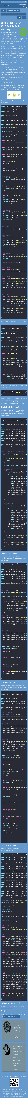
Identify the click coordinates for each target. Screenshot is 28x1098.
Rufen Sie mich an (17, 1038)
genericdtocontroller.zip (7, 1008)
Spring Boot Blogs (13, 10)
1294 (25, 1076)
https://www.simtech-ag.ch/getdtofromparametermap (14, 1089)
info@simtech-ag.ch (18, 1031)
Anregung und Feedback (11, 1016)
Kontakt (16, 1036)
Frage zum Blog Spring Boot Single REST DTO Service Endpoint (13, 14)
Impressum (15, 1069)
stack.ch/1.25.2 (5, 1076)
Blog (3, 10)
